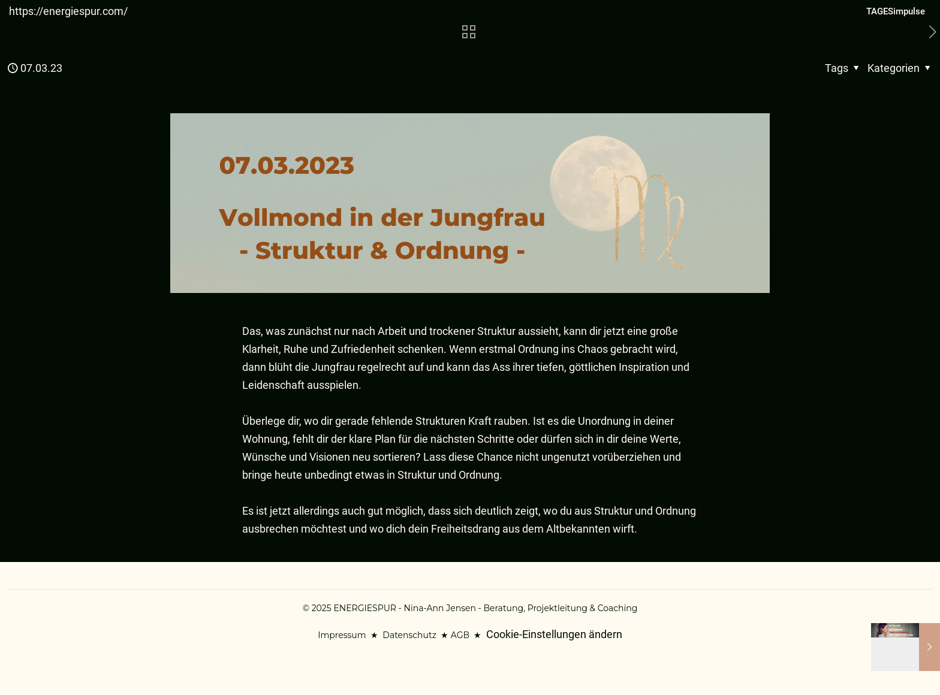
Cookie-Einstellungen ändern (554, 634)
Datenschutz (409, 635)
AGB (460, 635)
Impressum (342, 635)
